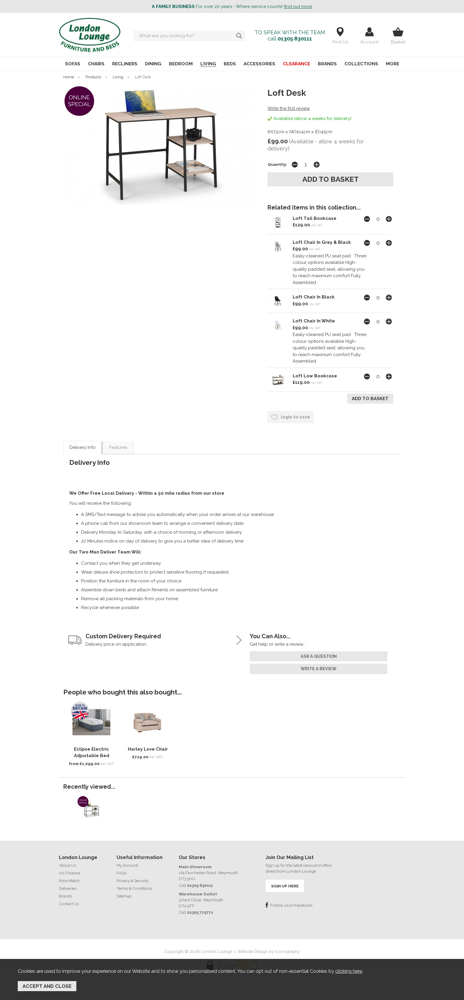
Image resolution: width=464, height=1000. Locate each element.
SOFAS (72, 63)
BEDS (230, 63)
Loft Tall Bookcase (314, 218)
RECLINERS (124, 63)
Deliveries (67, 888)
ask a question (319, 656)
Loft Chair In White (314, 321)
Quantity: (277, 164)
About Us (67, 865)
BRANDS (327, 63)
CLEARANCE (296, 63)
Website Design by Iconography (269, 951)
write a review (318, 668)
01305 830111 (295, 38)
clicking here (348, 971)
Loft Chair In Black (314, 297)
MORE (392, 63)
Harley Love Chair (148, 749)
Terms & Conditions (134, 888)
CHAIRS (96, 63)
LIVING (208, 63)
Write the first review (289, 108)
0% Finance (69, 873)
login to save (290, 417)
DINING (153, 63)
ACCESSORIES (259, 63)
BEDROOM (181, 63)
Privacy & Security (133, 880)
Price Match (69, 880)
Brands (65, 896)
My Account (127, 865)
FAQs (121, 873)
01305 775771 (200, 912)
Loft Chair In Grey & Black (322, 242)
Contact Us (69, 903)
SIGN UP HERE (285, 886)
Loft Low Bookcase (315, 376)
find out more (298, 6)
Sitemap (124, 896)
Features (118, 447)
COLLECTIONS (361, 63)
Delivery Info (83, 447)
